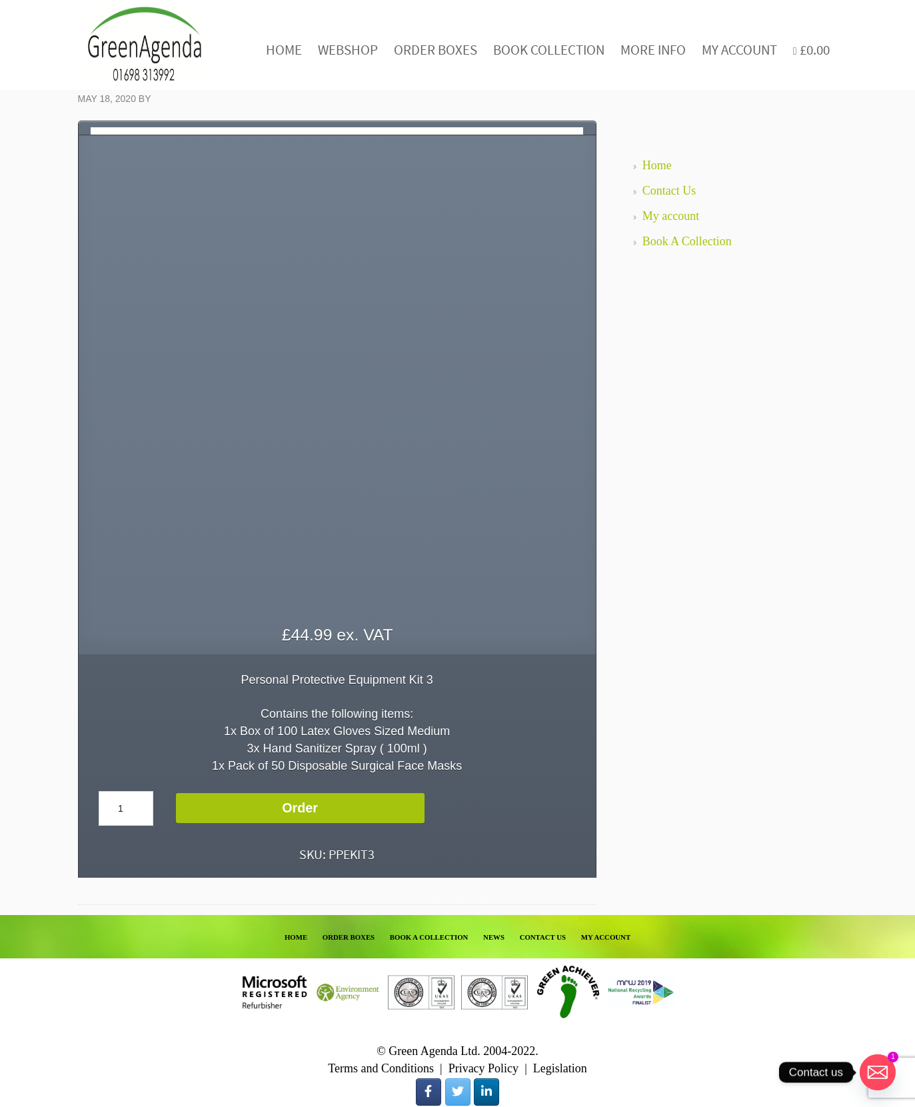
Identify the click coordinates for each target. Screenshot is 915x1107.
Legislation (560, 1068)
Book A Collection (687, 241)
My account (670, 216)
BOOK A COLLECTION (429, 937)
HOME (296, 937)
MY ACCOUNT (605, 937)
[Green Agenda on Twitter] (457, 1092)
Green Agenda (144, 45)
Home (657, 165)
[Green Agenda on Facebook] (428, 1092)
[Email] (878, 1072)
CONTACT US (543, 937)
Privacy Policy (484, 1068)
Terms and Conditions (381, 1068)
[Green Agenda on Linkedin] (486, 1092)
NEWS (493, 937)
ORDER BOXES (349, 937)
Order (300, 807)
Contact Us (669, 190)
